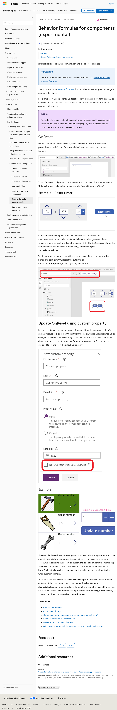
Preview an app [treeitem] (13, 81)
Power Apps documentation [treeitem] (16, 29)
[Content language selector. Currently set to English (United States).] (14, 698)
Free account (88, 10)
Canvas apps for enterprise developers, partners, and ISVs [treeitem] (20, 134)
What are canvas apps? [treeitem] (16, 62)
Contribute (46, 704)
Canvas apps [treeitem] (12, 57)
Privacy (56, 704)
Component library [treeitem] (19, 176)
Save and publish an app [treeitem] (17, 86)
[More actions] (112, 20)
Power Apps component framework (59, 622)
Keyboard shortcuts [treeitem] (15, 67)
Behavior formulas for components (59, 618)
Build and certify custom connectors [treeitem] (19, 144)
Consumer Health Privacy (74, 704)
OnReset (43, 53)
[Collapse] (32, 17)
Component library (52, 611)
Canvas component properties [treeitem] (19, 208)
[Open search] (104, 3)
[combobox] (18, 23)
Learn (41, 19)
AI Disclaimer (7, 704)
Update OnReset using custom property (56, 57)
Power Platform (54, 19)
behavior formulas (65, 89)
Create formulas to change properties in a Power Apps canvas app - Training (69, 672)
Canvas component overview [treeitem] (19, 170)
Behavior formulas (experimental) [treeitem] (19, 200)
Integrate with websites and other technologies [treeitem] (20, 152)
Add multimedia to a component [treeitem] (20, 192)
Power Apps (69, 19)
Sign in (111, 3)
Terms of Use (95, 704)
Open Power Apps (105, 10)
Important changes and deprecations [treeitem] (16, 226)
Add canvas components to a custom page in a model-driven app (73, 626)
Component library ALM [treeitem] (21, 181)
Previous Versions (23, 704)
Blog (35, 704)
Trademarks (6, 708)
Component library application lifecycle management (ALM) (70, 614)
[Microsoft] (5, 3)
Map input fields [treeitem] (18, 186)
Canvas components (52, 607)
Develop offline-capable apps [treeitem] (21, 158)
